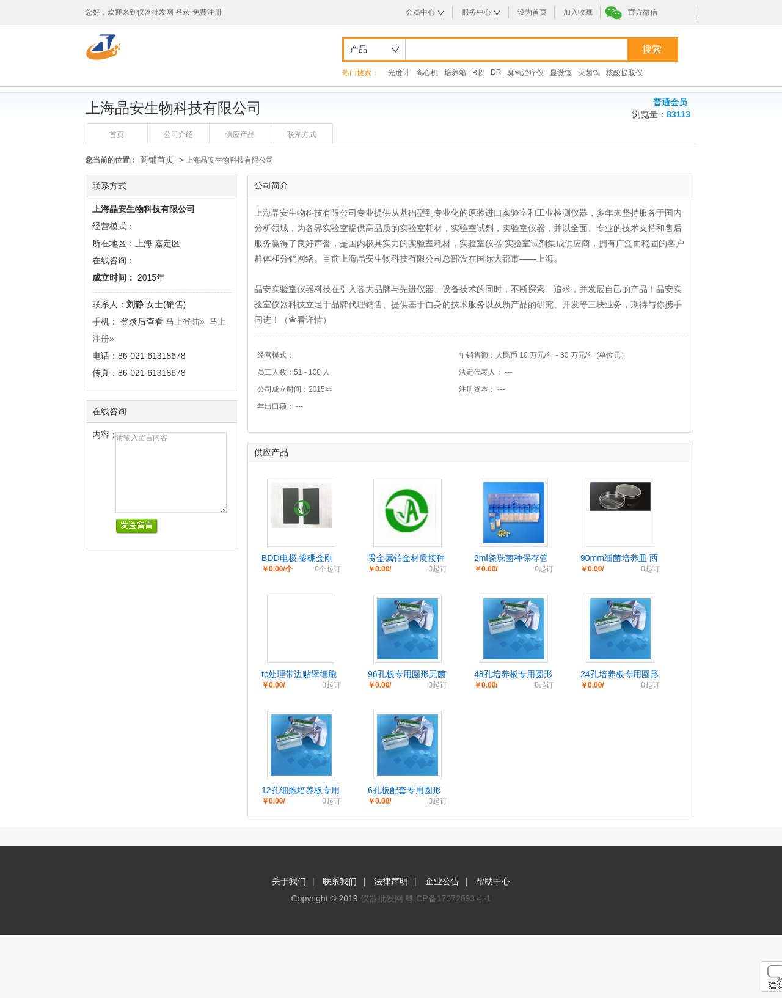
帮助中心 (493, 881)
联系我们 (340, 881)
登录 (182, 12)
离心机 (427, 72)
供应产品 (240, 134)
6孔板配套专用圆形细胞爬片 (404, 790)
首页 (116, 134)
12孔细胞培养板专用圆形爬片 (300, 790)
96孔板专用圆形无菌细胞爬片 (407, 674)
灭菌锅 (589, 72)
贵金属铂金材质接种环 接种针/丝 (406, 558)
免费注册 (207, 12)
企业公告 (442, 881)
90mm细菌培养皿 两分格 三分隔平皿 (619, 558)
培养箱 (455, 72)
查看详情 (305, 320)
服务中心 (476, 12)
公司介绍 (178, 134)
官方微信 (642, 12)
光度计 (399, 72)
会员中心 (420, 12)
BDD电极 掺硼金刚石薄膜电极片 (297, 558)
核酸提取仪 (624, 72)
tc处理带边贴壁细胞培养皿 (299, 674)
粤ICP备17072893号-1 (448, 898)
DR (496, 72)
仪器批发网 (381, 898)
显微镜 (561, 72)
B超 (478, 72)
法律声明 (391, 881)
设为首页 (532, 12)
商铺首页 (157, 159)
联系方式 (301, 134)
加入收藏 (578, 12)
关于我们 (289, 881)
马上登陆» (185, 321)
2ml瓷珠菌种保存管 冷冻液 (511, 558)
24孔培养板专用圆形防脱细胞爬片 (619, 674)
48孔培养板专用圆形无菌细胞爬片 (513, 674)
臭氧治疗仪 (525, 72)
